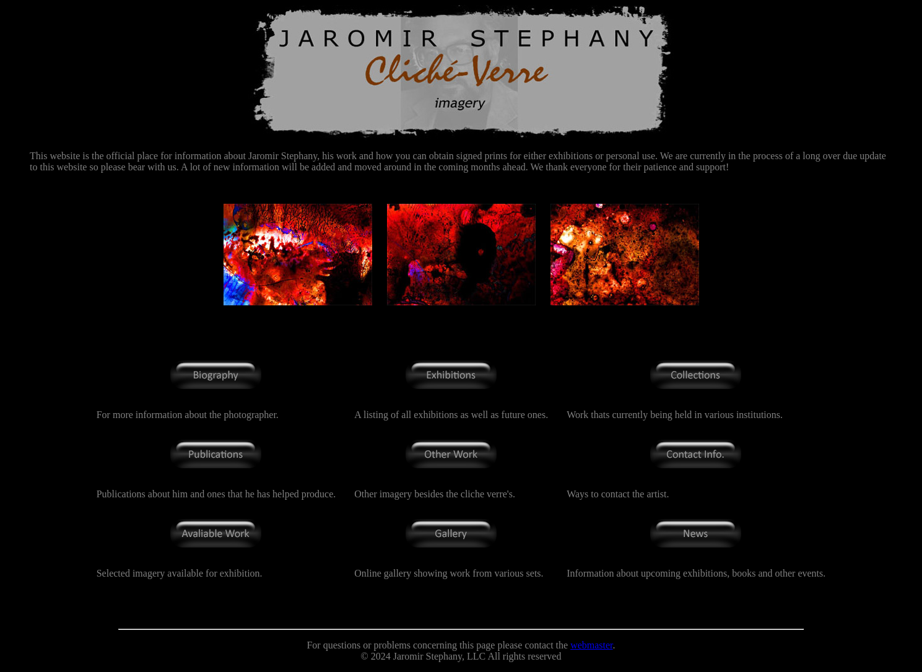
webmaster (591, 645)
